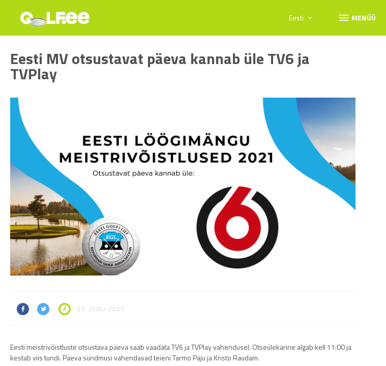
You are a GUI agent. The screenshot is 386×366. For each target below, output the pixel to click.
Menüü (357, 17)
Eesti (300, 17)
